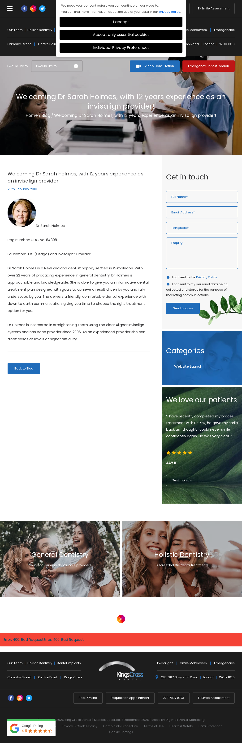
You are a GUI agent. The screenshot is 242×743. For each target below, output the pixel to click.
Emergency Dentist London (208, 66)
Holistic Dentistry (39, 30)
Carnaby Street (19, 44)
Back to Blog (23, 368)
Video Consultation (159, 66)
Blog (46, 115)
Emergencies (224, 30)
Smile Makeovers (193, 30)
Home (32, 115)
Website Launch (188, 366)
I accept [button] (121, 22)
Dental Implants (69, 663)
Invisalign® (165, 663)
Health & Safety (181, 726)
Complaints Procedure (120, 726)
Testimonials (182, 480)
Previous (219, 140)
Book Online (88, 698)
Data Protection (210, 726)
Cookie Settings (121, 732)
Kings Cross (73, 677)
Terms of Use (154, 726)
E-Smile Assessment (213, 8)
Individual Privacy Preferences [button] (121, 47)
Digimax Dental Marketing (185, 720)
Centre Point (47, 44)
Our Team (15, 30)
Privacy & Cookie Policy (79, 726)
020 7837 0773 (173, 698)
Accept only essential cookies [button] (121, 34)
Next (231, 140)
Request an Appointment (130, 698)
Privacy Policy (206, 277)
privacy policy (169, 11)
